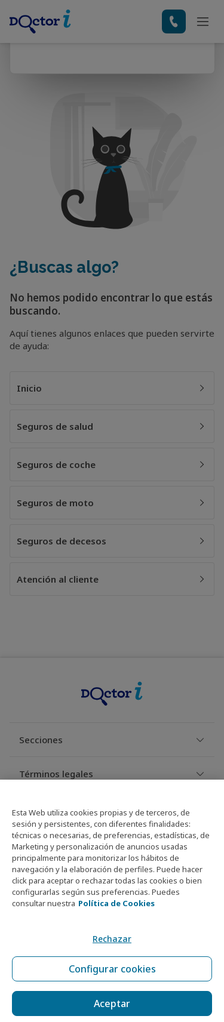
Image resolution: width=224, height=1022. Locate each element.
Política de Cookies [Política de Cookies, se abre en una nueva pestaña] (116, 903)
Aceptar (112, 1003)
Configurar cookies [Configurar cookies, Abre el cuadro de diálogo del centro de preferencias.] (112, 968)
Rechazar (112, 938)
